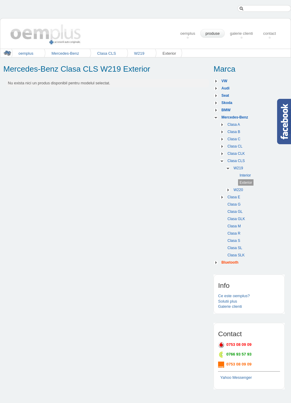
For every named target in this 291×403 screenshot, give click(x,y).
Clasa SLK (236, 255)
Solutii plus (227, 301)
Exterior (246, 182)
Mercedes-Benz (65, 53)
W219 (139, 53)
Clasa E (233, 197)
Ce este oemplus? (234, 296)
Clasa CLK (236, 153)
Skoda (226, 103)
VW (224, 81)
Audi (225, 88)
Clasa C (233, 139)
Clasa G (233, 204)
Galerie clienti (230, 306)
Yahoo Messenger (236, 377)
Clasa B (233, 132)
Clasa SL (234, 248)
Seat (225, 95)
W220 (238, 190)
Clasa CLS (106, 53)
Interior (245, 175)
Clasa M (234, 226)
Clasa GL (235, 212)
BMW (226, 110)
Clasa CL (234, 146)
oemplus (25, 53)
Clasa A (233, 124)
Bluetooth (229, 262)
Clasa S (233, 241)
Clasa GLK (236, 219)
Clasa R (233, 233)
